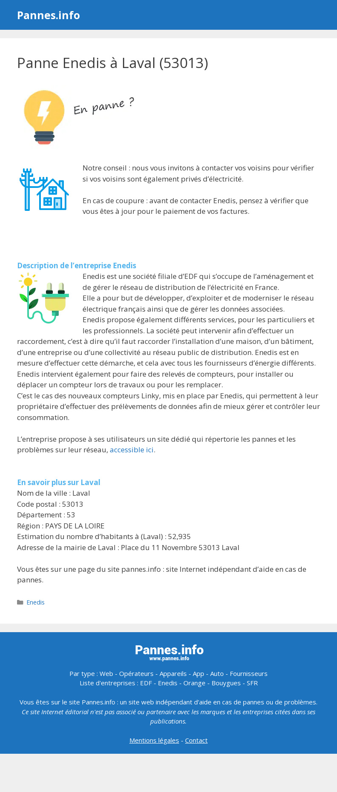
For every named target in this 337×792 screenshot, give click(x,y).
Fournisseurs (249, 673)
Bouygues (226, 682)
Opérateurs (136, 673)
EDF (146, 682)
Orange (194, 682)
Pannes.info (48, 15)
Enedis (35, 602)
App (198, 673)
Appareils (173, 673)
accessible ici (132, 449)
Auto (217, 673)
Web (106, 673)
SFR (252, 682)
